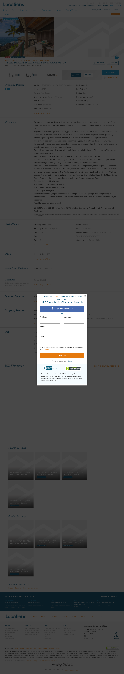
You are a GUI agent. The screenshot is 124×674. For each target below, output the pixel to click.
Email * (42, 327)
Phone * (42, 336)
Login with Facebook (62, 308)
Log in (55, 297)
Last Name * (68, 317)
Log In (70, 361)
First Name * (44, 317)
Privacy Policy (45, 349)
